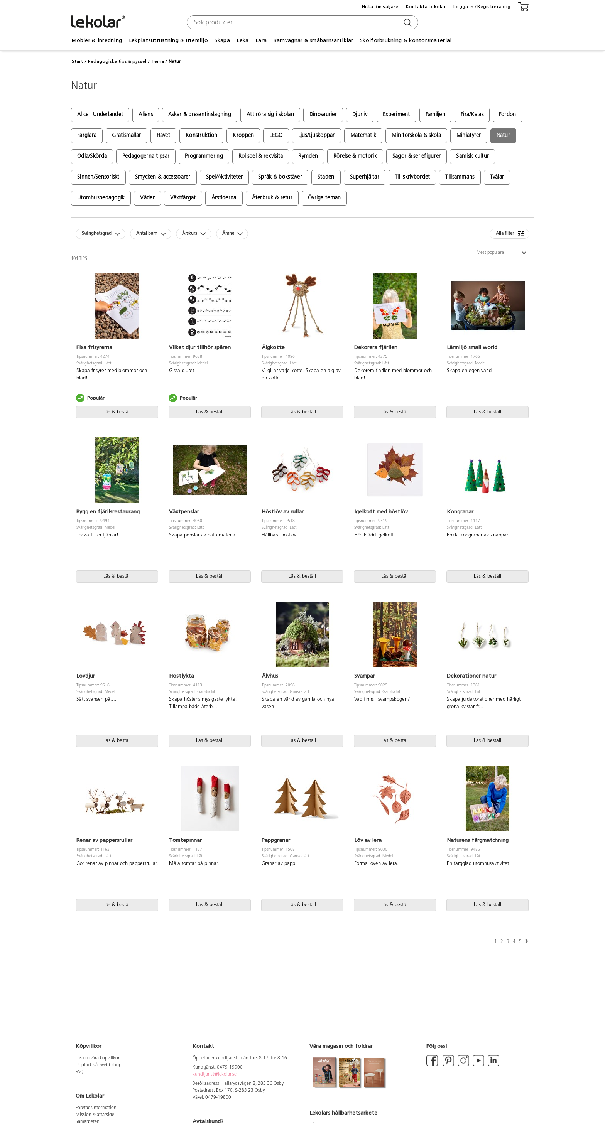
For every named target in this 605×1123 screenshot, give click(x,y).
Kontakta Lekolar (426, 6)
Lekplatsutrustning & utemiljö (168, 40)
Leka (242, 40)
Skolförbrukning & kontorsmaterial (405, 40)
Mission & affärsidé (95, 1115)
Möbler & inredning (96, 40)
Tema (157, 61)
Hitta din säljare (380, 6)
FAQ (80, 1072)
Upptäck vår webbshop (99, 1065)
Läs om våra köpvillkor (98, 1058)
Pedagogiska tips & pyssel (117, 61)
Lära (261, 40)
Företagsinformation (96, 1108)
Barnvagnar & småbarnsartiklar (313, 40)
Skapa (222, 40)
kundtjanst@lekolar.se (215, 1074)
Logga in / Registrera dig (481, 6)
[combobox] (301, 22)
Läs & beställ (117, 412)
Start (77, 61)
